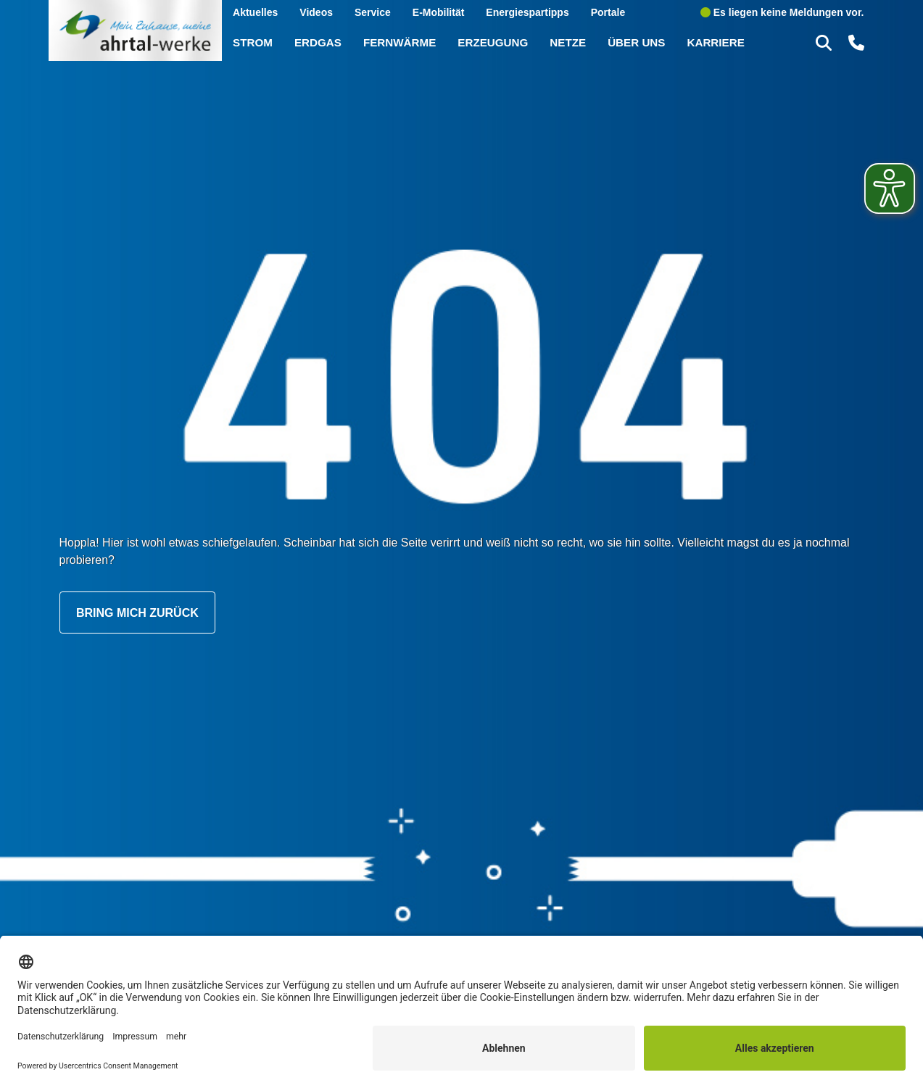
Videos (316, 12)
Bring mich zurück (137, 612)
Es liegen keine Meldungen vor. (782, 12)
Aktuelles (255, 12)
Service (373, 12)
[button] (826, 42)
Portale (608, 12)
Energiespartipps (527, 12)
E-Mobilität (439, 12)
